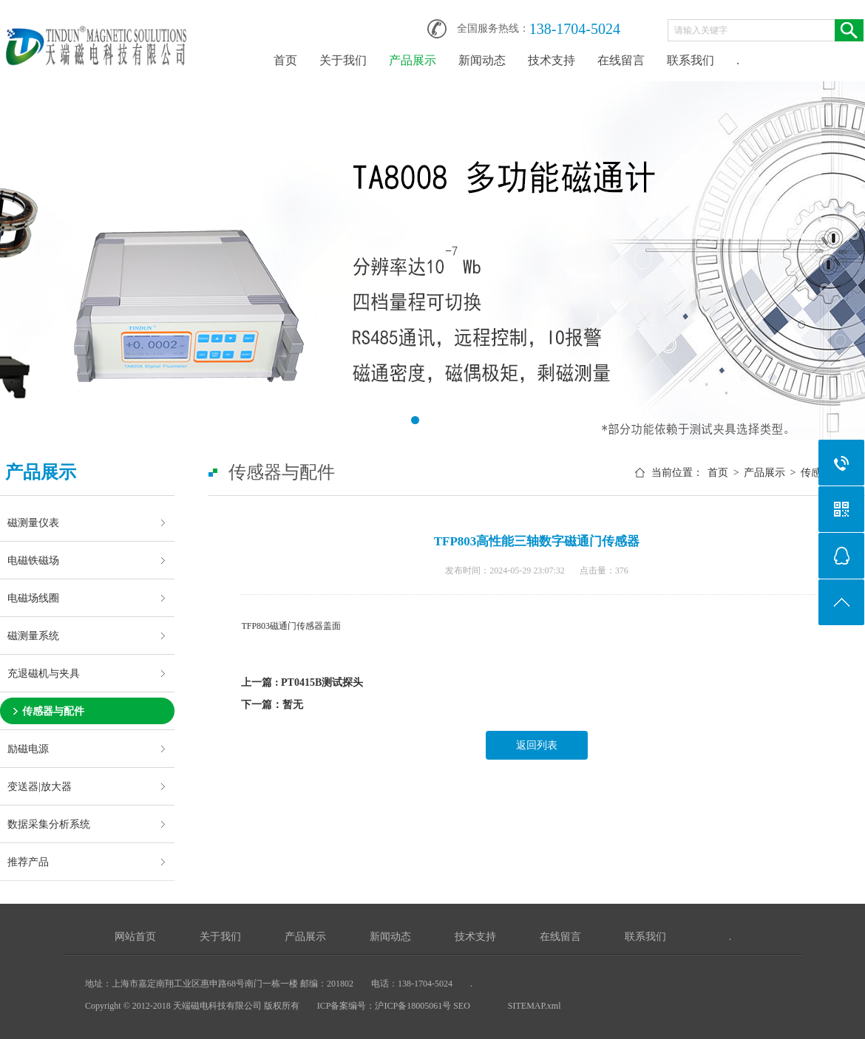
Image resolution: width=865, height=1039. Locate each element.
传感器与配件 (53, 711)
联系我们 (690, 60)
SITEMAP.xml (534, 1006)
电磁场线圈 (33, 598)
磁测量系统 (33, 635)
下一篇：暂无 (272, 704)
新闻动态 (482, 60)
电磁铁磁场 (33, 560)
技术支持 (551, 60)
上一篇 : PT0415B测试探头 (302, 682)
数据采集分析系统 (48, 824)
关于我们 (343, 60)
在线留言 (621, 60)
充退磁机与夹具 (43, 673)
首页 (285, 60)
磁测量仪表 (33, 522)
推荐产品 (28, 862)
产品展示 (412, 60)
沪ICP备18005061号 (413, 1006)
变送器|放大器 (39, 786)
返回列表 (536, 745)
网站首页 (135, 936)
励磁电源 (28, 748)
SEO (462, 1006)
